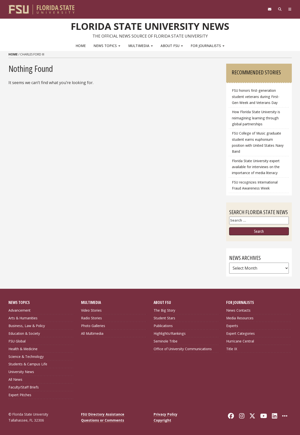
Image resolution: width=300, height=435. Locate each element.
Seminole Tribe (165, 341)
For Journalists (207, 45)
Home (81, 45)
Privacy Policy (165, 414)
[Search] (280, 9)
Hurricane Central (240, 341)
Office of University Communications (183, 348)
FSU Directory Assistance (102, 414)
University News (21, 371)
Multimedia (140, 45)
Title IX (231, 348)
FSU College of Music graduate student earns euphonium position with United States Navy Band (258, 142)
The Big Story (164, 310)
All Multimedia (92, 333)
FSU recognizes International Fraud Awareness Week (255, 185)
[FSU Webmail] (270, 9)
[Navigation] (290, 9)
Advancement (19, 310)
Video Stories (91, 310)
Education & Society (24, 333)
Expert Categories (240, 333)
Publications (163, 325)
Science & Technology (26, 356)
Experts (232, 325)
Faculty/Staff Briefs (23, 387)
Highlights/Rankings (170, 333)
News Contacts (238, 310)
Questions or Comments (102, 420)
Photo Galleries (93, 325)
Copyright (162, 420)
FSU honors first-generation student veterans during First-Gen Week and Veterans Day (255, 96)
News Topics (106, 45)
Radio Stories (91, 318)
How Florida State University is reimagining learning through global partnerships (256, 117)
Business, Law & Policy (26, 325)
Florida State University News (150, 26)
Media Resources (240, 318)
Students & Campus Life (27, 364)
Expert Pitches (19, 394)
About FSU (172, 45)
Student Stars (164, 318)
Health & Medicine (23, 348)
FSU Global (17, 341)
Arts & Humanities (23, 318)
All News (15, 379)
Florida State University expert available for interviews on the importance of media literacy (256, 166)
